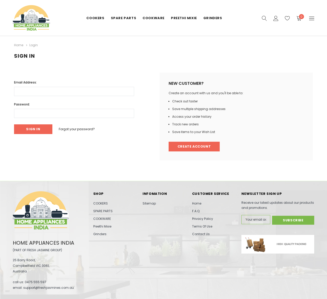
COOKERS (95, 18)
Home (196, 203)
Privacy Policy (202, 219)
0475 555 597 (35, 282)
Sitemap (149, 203)
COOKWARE (154, 18)
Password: (22, 104)
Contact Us (201, 234)
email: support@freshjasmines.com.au (43, 287)
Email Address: (25, 82)
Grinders (212, 18)
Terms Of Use (202, 226)
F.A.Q (196, 211)
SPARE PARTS (123, 18)
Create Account (195, 146)
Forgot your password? (79, 129)
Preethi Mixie (184, 18)
